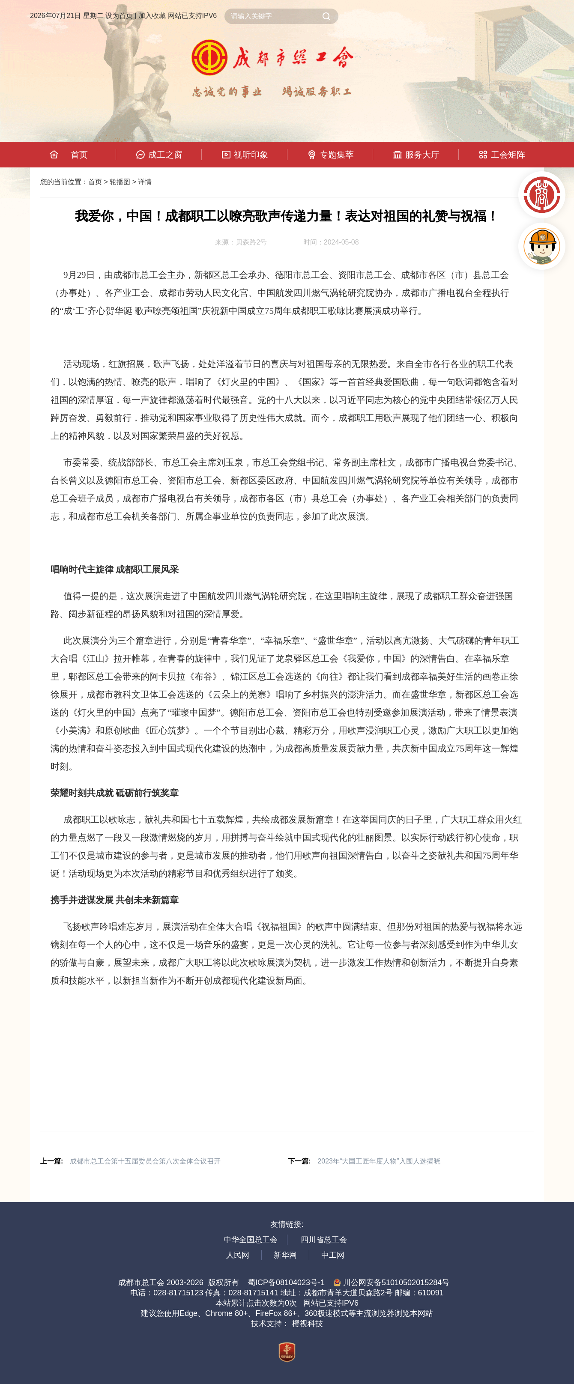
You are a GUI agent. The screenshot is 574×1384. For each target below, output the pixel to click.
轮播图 (120, 181)
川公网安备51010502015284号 (391, 1282)
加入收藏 (152, 15)
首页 (79, 154)
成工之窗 (165, 154)
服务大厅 (422, 154)
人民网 (237, 1255)
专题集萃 (337, 154)
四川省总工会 (324, 1239)
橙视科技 (307, 1323)
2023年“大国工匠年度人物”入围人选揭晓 (378, 1161)
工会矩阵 (508, 154)
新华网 (285, 1255)
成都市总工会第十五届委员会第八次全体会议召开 (145, 1161)
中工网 (332, 1255)
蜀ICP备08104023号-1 (286, 1282)
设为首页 (119, 15)
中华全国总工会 (251, 1239)
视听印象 (251, 154)
